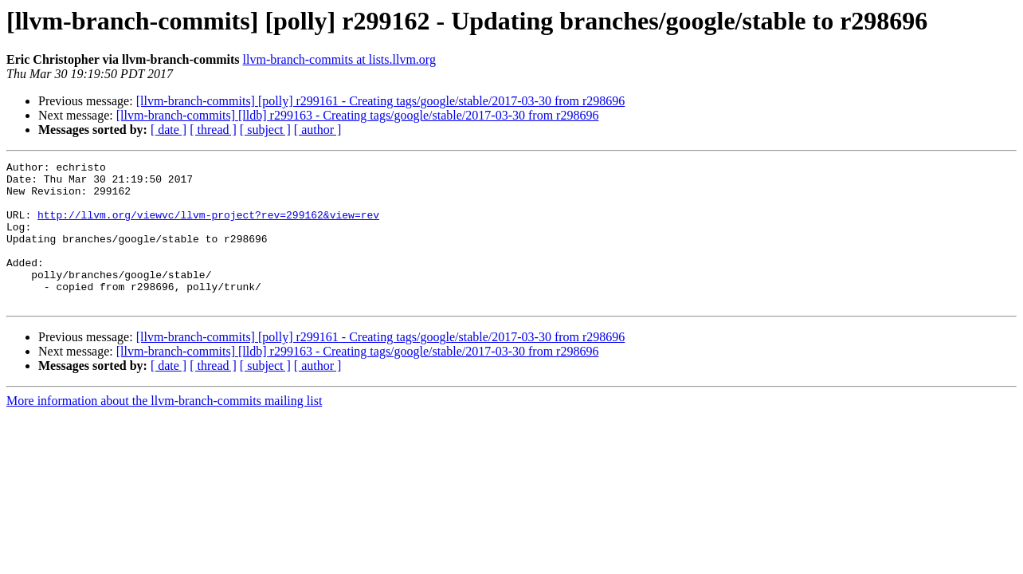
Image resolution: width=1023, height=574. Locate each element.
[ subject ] (265, 129)
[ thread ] (213, 129)
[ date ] (168, 129)
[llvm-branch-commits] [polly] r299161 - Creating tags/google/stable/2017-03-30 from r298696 (380, 101)
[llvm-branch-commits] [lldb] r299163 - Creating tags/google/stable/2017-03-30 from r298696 (357, 115)
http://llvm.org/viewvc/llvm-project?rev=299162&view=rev (208, 226)
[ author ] (318, 129)
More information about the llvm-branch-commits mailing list (164, 429)
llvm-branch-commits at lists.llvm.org (339, 59)
